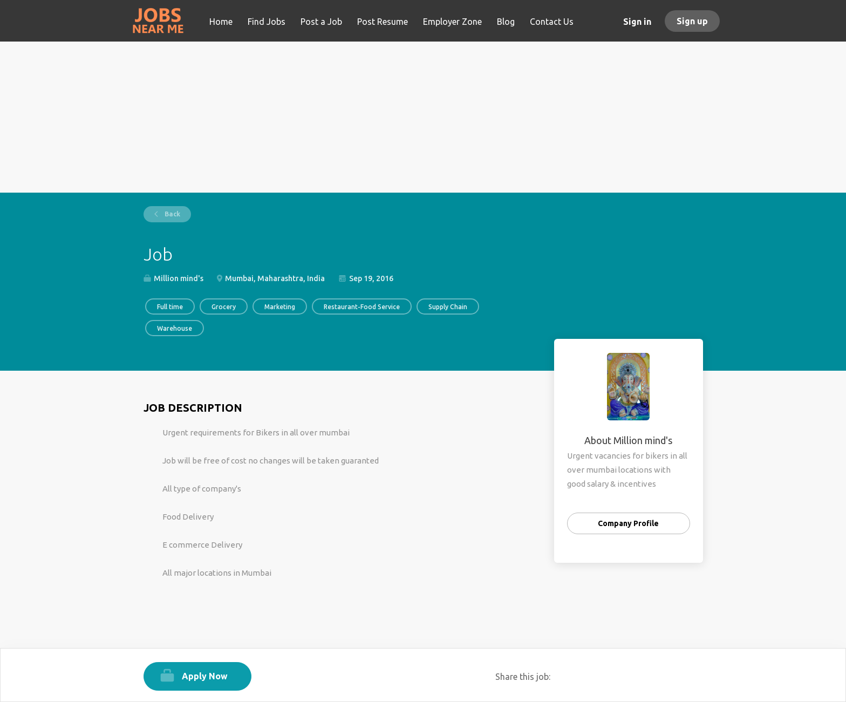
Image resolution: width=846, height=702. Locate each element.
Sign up (692, 21)
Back (171, 213)
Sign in (637, 21)
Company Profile (628, 523)
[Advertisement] (423, 117)
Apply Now (205, 676)
